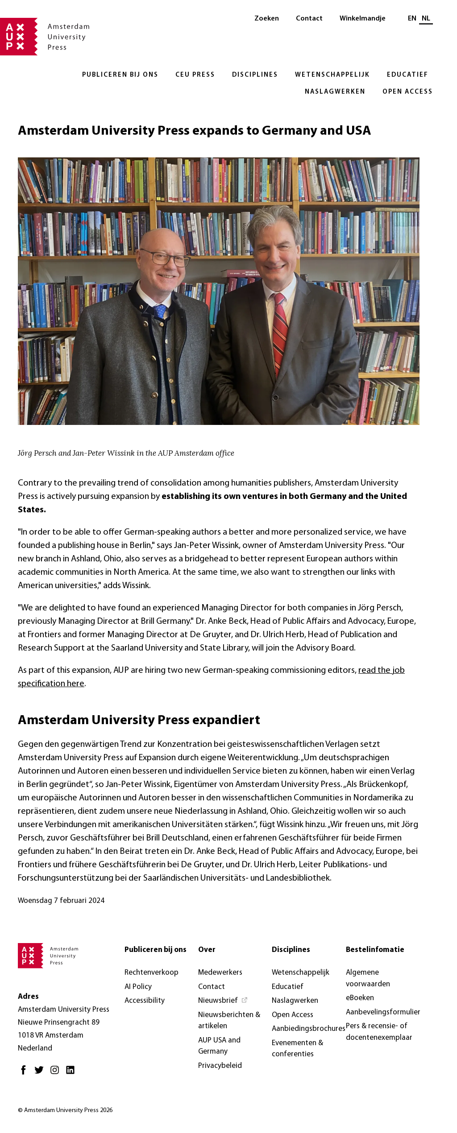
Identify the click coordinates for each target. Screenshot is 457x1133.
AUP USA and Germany (219, 1046)
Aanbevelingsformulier (383, 1012)
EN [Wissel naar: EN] (412, 18)
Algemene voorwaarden (368, 978)
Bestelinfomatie (375, 950)
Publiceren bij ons (120, 75)
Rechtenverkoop (152, 972)
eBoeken (360, 998)
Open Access (407, 92)
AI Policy (138, 987)
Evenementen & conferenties (297, 1049)
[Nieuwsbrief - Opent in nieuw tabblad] (223, 1001)
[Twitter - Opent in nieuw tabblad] (41, 1073)
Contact (309, 18)
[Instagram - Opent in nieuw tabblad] (57, 1073)
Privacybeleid (220, 1066)
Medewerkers (220, 972)
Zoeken (266, 18)
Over (207, 950)
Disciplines (255, 75)
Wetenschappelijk (332, 75)
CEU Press (195, 75)
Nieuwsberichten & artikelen (229, 1020)
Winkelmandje (363, 18)
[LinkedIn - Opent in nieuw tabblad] (72, 1073)
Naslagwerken (335, 92)
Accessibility (145, 1001)
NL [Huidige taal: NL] (426, 18)
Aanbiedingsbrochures (308, 1029)
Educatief (407, 75)
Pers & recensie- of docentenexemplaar (379, 1032)
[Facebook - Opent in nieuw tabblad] (25, 1073)
